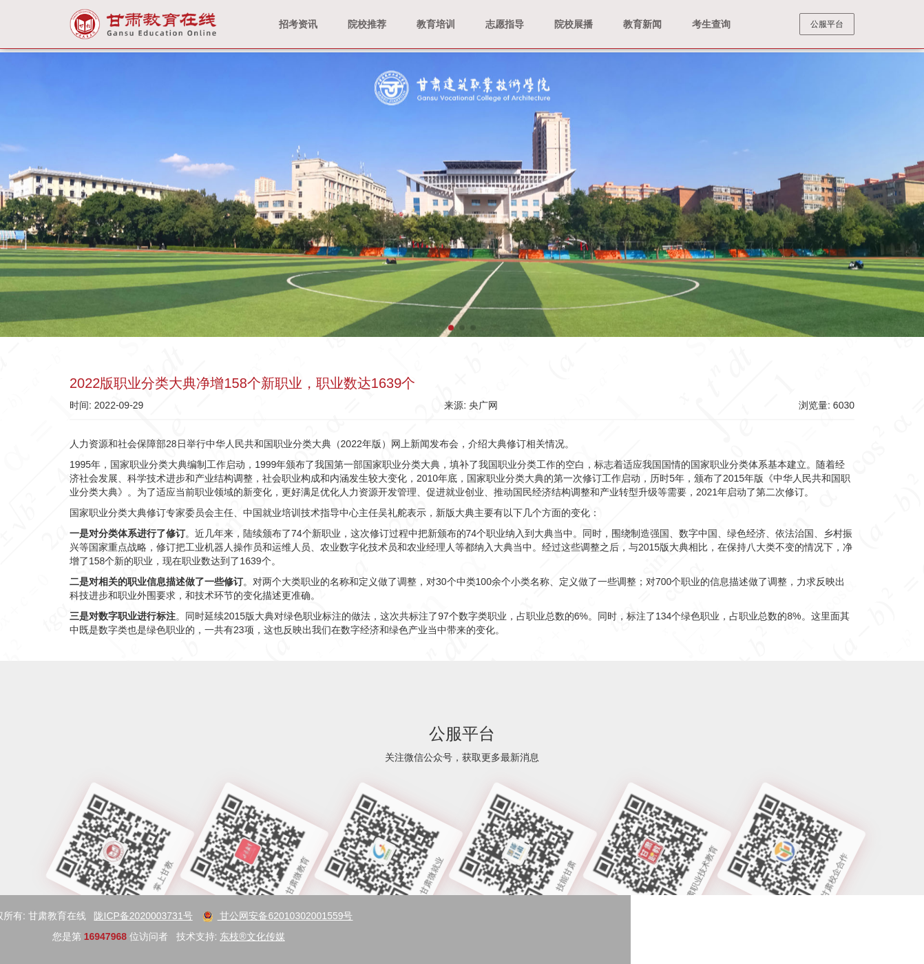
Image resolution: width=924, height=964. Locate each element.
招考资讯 (298, 24)
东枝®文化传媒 (64, 936)
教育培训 (436, 24)
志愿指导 (504, 24)
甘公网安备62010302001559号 (90, 915)
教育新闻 (642, 24)
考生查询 (711, 24)
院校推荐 (367, 24)
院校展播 (573, 24)
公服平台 (826, 24)
